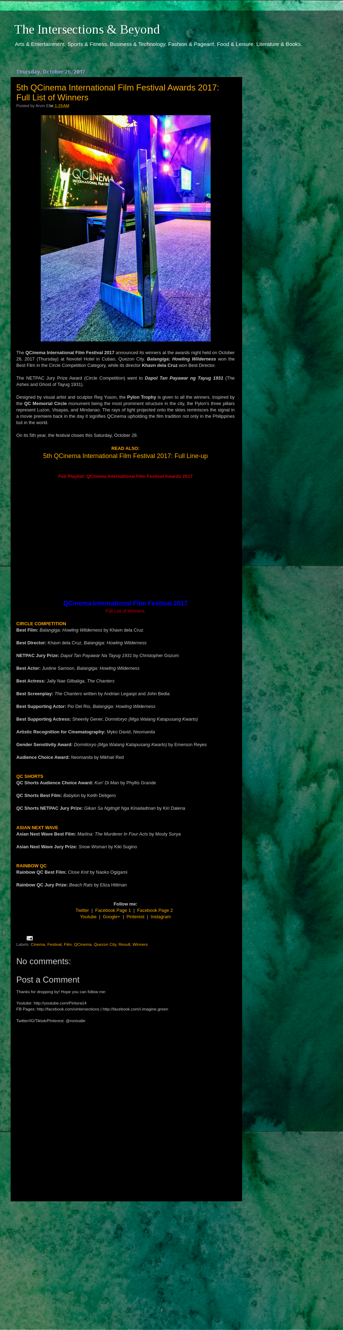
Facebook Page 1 (113, 910)
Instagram (161, 916)
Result (124, 944)
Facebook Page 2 (155, 910)
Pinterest (135, 916)
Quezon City (105, 944)
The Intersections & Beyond (87, 29)
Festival (54, 944)
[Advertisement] (125, 1258)
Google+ (111, 916)
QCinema (82, 944)
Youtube (88, 916)
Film (68, 944)
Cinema (38, 944)
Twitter (82, 910)
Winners (140, 944)
